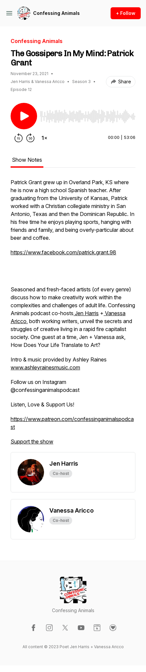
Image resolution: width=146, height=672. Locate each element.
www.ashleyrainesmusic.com (45, 367)
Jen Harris (86, 313)
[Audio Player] (87, 114)
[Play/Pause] (24, 116)
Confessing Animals (56, 13)
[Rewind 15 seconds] (18, 138)
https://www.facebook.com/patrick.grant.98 (63, 252)
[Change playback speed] (44, 138)
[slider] (87, 116)
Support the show (32, 441)
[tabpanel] (73, 315)
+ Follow (125, 13)
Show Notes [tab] (27, 159)
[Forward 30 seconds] (30, 138)
